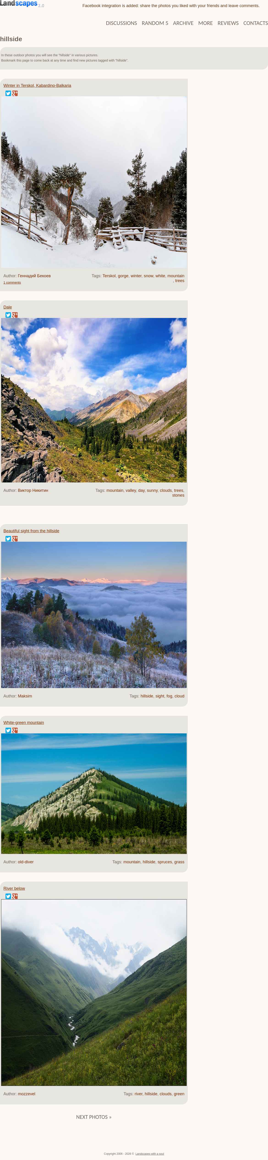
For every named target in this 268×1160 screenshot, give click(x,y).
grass (179, 862)
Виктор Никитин (33, 490)
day (141, 490)
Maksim (25, 696)
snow (148, 276)
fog (169, 696)
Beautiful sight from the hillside (31, 531)
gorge (123, 276)
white (160, 276)
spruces (165, 862)
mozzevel (26, 1094)
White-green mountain (23, 722)
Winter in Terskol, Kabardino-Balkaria (37, 85)
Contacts (255, 23)
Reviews (228, 23)
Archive (183, 23)
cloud (179, 696)
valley (131, 490)
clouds (166, 490)
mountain (175, 276)
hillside (147, 696)
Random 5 (155, 23)
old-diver (26, 862)
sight (160, 696)
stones (178, 495)
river (138, 1094)
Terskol (109, 276)
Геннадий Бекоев (34, 276)
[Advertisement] (228, 148)
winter (136, 276)
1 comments (12, 282)
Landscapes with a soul (149, 1153)
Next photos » (94, 1117)
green (179, 1094)
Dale (7, 307)
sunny (152, 490)
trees (179, 280)
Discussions (121, 23)
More (205, 23)
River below (14, 888)
